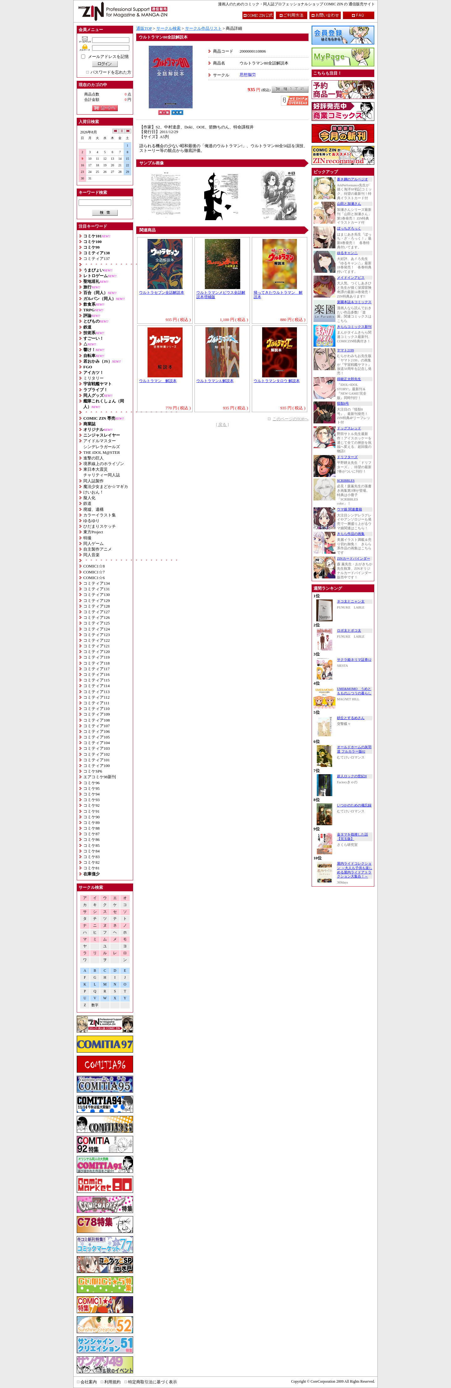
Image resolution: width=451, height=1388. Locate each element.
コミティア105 (96, 737)
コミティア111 (96, 703)
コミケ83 (91, 856)
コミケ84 (91, 851)
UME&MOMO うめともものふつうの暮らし (354, 691)
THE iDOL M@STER (101, 452)
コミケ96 (91, 782)
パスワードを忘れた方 (111, 72)
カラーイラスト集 (99, 515)
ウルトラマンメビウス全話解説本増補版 (220, 295)
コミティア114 (96, 685)
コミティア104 (96, 742)
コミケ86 (91, 839)
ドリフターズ (347, 457)
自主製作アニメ (97, 549)
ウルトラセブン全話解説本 (161, 293)
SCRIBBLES (346, 480)
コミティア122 (96, 640)
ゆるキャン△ (347, 253)
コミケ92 (91, 805)
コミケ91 (91, 811)
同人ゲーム (93, 543)
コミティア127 (96, 611)
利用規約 (112, 1382)
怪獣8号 (343, 403)
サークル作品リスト (203, 28)
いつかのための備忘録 (354, 805)
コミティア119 (96, 657)
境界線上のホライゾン (103, 463)
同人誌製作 (93, 481)
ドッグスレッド (349, 428)
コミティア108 (96, 720)
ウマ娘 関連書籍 (349, 509)
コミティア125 (96, 623)
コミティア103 (96, 748)
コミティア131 (96, 589)
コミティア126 (96, 617)
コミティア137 (96, 258)
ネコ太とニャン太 (351, 601)
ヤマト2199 (345, 350)
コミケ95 (91, 788)
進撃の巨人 (93, 458)
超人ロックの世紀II (352, 776)
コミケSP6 (92, 771)
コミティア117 (96, 668)
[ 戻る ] (222, 424)
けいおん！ (93, 492)
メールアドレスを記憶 (108, 56)
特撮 (87, 538)
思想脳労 (248, 74)
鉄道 (87, 503)
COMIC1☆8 (94, 566)
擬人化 (89, 497)
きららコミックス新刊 (354, 327)
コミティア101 (96, 760)
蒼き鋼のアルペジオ (352, 179)
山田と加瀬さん (349, 203)
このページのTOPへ (290, 419)
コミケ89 (91, 822)
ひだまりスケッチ (99, 526)
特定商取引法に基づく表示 (152, 1382)
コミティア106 (96, 731)
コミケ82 (91, 862)
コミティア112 (96, 697)
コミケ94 (91, 794)
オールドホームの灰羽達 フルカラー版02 (354, 749)
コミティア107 (96, 725)
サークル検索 (168, 28)
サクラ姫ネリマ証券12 (354, 659)
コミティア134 (96, 583)
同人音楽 (91, 554)
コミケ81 (91, 868)
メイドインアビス (351, 277)
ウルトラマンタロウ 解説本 (277, 381)
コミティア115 (96, 680)
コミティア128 (96, 606)
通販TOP (144, 28)
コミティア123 (96, 634)
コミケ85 (91, 845)
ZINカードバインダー (353, 558)
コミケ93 (91, 799)
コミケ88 (91, 828)
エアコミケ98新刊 (99, 776)
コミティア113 (96, 691)
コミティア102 (96, 754)
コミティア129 (96, 600)
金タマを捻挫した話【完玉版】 (352, 837)
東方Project (93, 532)
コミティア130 (96, 594)
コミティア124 (96, 629)
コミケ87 (91, 833)
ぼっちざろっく (349, 228)
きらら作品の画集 (351, 534)
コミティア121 (96, 646)
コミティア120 (96, 651)
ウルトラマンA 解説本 (215, 381)
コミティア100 (96, 765)
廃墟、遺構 (93, 509)
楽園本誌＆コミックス (354, 302)
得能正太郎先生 (349, 379)
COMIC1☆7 (94, 572)
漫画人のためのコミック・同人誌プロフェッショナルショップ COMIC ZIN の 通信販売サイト (296, 4)
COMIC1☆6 (94, 577)
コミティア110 (96, 708)
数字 (94, 1005)
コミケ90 (91, 817)
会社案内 (88, 1382)
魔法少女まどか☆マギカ (105, 486)
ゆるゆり (91, 520)
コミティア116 (96, 674)
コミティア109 (96, 714)
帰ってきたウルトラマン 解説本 (278, 295)
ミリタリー (93, 378)
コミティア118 (96, 663)
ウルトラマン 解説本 (158, 381)
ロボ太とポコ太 (349, 630)
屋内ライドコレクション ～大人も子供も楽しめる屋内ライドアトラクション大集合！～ (354, 870)
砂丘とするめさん (351, 718)
